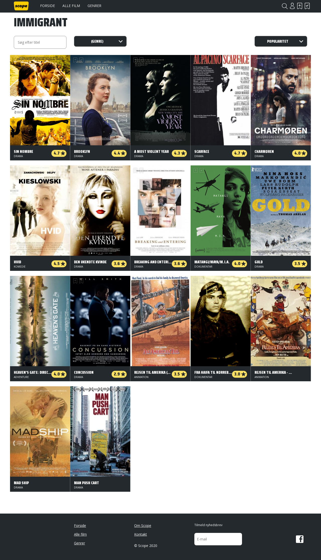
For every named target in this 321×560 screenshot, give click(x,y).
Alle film (71, 5)
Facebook (299, 539)
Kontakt (140, 534)
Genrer (94, 5)
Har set (307, 6)
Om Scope (142, 525)
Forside (47, 5)
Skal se (299, 6)
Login (292, 6)
